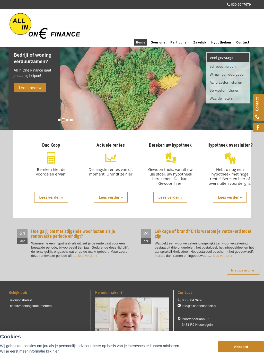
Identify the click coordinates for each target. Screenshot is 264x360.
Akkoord (241, 347)
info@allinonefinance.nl (199, 306)
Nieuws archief (243, 270)
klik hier (52, 351)
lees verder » (87, 256)
